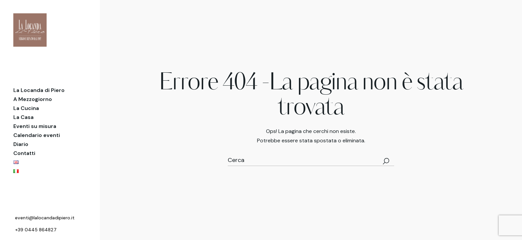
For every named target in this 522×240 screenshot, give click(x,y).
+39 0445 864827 (36, 230)
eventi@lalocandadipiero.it (45, 218)
